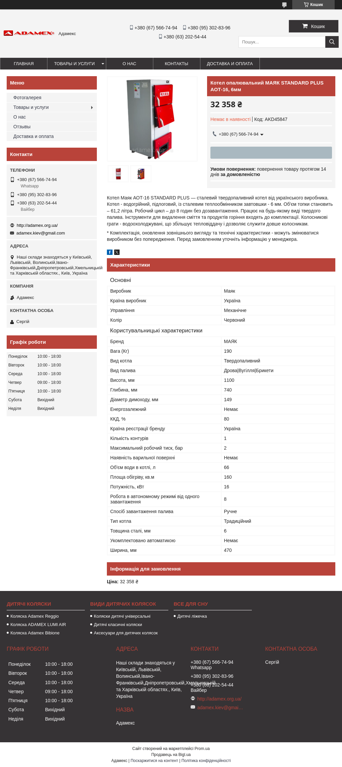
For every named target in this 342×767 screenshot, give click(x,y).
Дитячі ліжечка (192, 616)
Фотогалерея (27, 97)
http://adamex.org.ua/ (37, 225)
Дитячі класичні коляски (118, 624)
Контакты (176, 63)
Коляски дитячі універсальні (122, 616)
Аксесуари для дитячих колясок (126, 632)
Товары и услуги (74, 63)
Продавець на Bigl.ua (171, 754)
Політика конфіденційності (206, 760)
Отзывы (21, 126)
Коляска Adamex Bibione (34, 632)
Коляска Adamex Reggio (34, 616)
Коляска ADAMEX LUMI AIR (38, 624)
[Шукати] (332, 42)
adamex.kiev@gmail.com (40, 233)
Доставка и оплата (230, 63)
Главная (24, 63)
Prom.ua (202, 748)
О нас (129, 63)
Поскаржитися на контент (154, 760)
